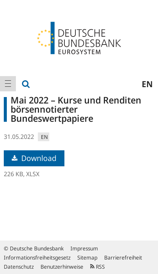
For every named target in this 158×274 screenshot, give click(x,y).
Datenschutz (19, 266)
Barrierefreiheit (123, 257)
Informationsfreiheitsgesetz (37, 257)
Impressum (84, 248)
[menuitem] (8, 83)
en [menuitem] (147, 83)
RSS (97, 266)
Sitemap (87, 257)
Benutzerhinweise (62, 266)
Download (34, 158)
